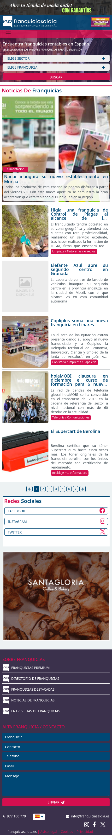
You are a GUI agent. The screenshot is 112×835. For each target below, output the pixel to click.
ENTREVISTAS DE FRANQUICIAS (31, 711)
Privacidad (85, 831)
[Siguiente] (82, 489)
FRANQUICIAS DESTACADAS (29, 689)
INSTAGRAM (17, 521)
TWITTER (15, 532)
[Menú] (8, 34)
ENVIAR (56, 802)
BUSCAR (56, 77)
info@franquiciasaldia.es (88, 816)
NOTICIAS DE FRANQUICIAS (29, 700)
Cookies (67, 831)
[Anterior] (29, 489)
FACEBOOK (16, 511)
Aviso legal (48, 831)
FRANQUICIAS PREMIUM (26, 667)
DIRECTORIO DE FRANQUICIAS (31, 678)
